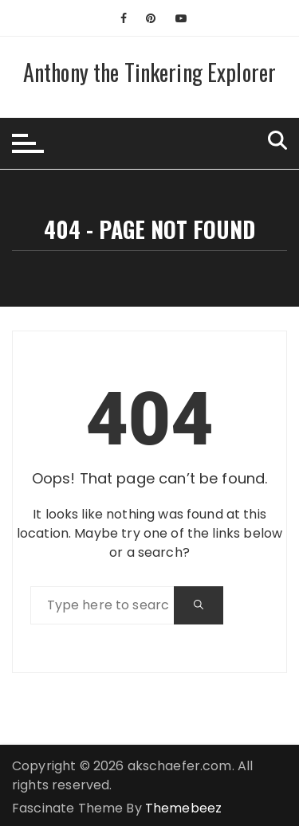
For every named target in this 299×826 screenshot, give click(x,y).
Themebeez (183, 808)
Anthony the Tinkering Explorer (150, 72)
